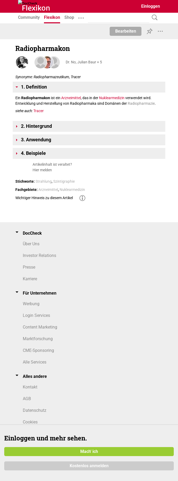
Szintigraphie (64, 181)
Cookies (30, 422)
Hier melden (42, 170)
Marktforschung (38, 338)
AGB (27, 398)
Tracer (38, 111)
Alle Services (34, 362)
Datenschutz (34, 410)
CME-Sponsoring (38, 350)
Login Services (36, 315)
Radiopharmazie (141, 103)
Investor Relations (39, 255)
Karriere (30, 278)
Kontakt (30, 387)
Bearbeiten (125, 31)
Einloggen (150, 6)
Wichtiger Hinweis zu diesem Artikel (44, 198)
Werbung (31, 303)
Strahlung (43, 181)
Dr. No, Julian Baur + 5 (84, 62)
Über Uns (31, 243)
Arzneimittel (71, 98)
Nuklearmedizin (111, 98)
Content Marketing (40, 327)
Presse (29, 267)
